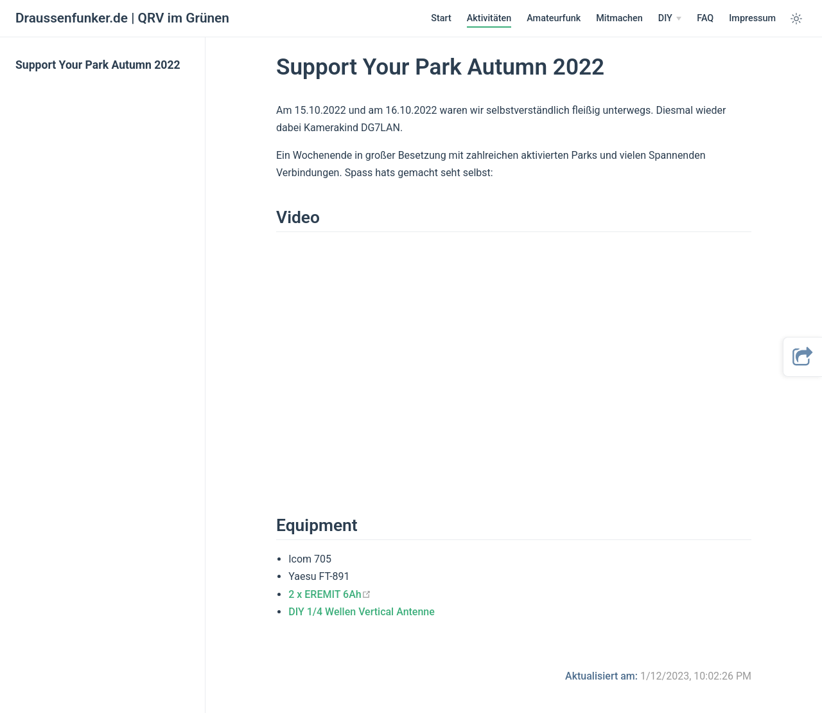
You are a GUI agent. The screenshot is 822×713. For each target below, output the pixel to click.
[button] (802, 357)
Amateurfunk (554, 18)
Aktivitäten (489, 18)
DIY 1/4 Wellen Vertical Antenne (361, 612)
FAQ (705, 18)
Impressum (752, 18)
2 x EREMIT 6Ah (329, 594)
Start (441, 18)
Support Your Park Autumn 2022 (97, 65)
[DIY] (669, 19)
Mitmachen (619, 18)
